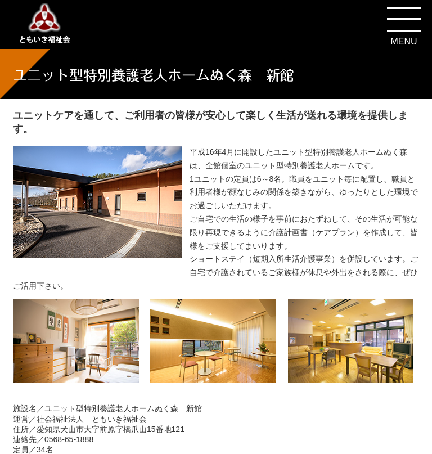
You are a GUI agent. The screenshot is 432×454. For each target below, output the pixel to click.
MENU (403, 41)
